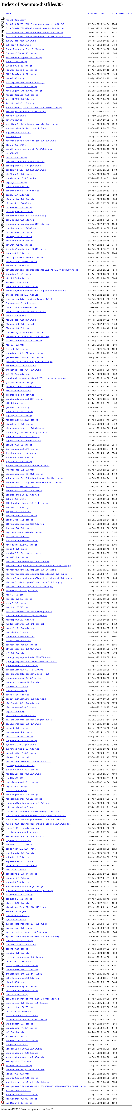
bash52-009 (12, 153)
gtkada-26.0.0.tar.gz (18, 407)
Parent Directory (16, 19)
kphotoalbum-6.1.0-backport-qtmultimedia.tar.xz (34, 478)
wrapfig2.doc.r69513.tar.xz (22, 1077)
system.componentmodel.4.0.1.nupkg (26, 923)
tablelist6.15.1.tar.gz (19, 940)
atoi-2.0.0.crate (16, 144)
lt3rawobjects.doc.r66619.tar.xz (25, 523)
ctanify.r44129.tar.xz (19, 236)
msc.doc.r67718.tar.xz (19, 607)
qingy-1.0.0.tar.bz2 (17, 757)
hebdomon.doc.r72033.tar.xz (22, 419)
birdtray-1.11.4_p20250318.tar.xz (26, 169)
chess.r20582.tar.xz (17, 186)
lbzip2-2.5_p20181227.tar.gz (23, 486)
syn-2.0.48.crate (16, 919)
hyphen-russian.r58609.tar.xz (23, 440)
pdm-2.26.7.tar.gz (16, 690)
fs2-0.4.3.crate (15, 344)
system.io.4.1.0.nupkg (19, 927)
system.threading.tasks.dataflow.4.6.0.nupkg (32, 936)
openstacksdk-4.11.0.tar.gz (22, 665)
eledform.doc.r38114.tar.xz (22, 286)
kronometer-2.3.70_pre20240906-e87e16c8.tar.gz (34, 482)
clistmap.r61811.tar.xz (19, 211)
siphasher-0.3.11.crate (19, 861)
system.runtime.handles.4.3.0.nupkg (27, 932)
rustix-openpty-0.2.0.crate (22, 832)
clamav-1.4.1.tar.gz (17, 194)
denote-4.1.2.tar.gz (17, 253)
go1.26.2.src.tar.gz (17, 373)
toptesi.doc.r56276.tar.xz (21, 1007)
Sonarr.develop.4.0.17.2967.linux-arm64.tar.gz (34, 107)
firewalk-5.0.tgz (16, 315)
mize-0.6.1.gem (14, 594)
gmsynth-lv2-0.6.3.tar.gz (21, 365)
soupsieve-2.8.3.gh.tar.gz (21, 873)
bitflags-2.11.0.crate (19, 174)
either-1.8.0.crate (17, 282)
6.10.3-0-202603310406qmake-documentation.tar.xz (35, 28)
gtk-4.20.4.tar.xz (16, 403)
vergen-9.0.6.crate (17, 1044)
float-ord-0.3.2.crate (19, 328)
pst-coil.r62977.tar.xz (19, 736)
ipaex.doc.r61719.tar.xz (20, 457)
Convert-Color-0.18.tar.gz (21, 53)
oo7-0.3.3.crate (15, 653)
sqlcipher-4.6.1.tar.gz (19, 894)
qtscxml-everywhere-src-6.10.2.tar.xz (28, 761)
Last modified (96, 13)
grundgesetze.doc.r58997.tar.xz (24, 398)
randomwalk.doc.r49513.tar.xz (23, 773)
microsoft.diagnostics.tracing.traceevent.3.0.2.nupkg (38, 565)
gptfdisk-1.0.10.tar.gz (19, 382)
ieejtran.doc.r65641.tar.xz (22, 448)
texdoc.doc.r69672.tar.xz (21, 961)
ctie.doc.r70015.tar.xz (19, 240)
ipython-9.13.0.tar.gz (19, 461)
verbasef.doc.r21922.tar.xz (22, 1040)
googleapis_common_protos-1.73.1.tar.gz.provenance (36, 378)
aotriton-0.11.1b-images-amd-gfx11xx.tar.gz (32, 124)
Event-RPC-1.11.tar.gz (19, 65)
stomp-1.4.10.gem (16, 911)
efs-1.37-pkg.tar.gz (17, 278)
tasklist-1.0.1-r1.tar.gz (21, 944)
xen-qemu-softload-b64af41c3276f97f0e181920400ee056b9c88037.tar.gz (46, 1086)
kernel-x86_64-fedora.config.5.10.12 (27, 465)
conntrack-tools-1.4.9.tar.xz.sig (26, 215)
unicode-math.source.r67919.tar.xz (26, 1019)
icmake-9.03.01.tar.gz (19, 444)
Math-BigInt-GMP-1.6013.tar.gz (24, 90)
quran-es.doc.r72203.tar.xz (22, 769)
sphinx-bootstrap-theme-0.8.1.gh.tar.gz (29, 890)
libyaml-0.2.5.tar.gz (18, 511)
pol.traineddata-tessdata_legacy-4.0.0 (29, 719)
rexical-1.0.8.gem (16, 790)
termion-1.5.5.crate (17, 952)
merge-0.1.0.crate (16, 548)
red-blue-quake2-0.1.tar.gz (22, 782)
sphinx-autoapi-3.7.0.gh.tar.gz (24, 886)
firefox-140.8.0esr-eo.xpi (21, 307)
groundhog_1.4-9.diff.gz (20, 394)
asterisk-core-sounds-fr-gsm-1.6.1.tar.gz (31, 140)
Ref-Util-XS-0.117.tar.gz (21, 103)
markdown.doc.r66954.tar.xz (22, 540)
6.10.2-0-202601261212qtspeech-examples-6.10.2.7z (36, 24)
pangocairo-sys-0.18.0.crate (23, 682)
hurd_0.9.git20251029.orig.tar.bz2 (26, 432)
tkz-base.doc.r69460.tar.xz (22, 990)
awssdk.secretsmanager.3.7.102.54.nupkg (29, 149)
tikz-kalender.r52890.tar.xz (23, 977)
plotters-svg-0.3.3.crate (21, 707)
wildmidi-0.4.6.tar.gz (19, 1065)
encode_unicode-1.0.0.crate (22, 294)
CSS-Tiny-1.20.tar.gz (18, 44)
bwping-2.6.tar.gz (16, 182)
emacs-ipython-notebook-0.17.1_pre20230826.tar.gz (36, 290)
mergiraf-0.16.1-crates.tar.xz (24, 553)
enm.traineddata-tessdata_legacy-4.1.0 (29, 299)
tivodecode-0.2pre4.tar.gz (21, 986)
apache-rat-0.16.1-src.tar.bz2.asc (26, 128)
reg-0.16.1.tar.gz (16, 786)
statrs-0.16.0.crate (17, 902)
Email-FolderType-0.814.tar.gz (24, 57)
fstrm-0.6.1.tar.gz (17, 348)
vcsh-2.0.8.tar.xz (16, 1036)
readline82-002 (14, 778)
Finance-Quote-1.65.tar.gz (21, 69)
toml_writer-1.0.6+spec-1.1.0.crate (27, 1002)
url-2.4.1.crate (15, 1032)
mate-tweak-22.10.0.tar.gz (21, 544)
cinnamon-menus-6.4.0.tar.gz (23, 190)
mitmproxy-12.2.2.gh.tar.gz (22, 590)
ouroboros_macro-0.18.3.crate (23, 678)
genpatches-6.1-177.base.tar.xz (24, 353)
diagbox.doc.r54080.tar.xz (21, 261)
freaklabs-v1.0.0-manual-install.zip (27, 336)
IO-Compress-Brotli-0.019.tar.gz (25, 82)
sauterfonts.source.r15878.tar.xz (26, 836)
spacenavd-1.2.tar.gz (18, 877)
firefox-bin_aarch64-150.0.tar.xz (26, 311)
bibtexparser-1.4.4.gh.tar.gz (23, 165)
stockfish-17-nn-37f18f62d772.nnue (26, 907)
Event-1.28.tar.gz (16, 61)
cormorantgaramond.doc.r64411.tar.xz (27, 224)
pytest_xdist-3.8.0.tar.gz (21, 753)
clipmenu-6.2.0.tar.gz (19, 207)
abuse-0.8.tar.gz (16, 115)
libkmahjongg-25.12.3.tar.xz (23, 494)
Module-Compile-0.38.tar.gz (22, 94)
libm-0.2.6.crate (16, 498)
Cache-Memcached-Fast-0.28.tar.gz (26, 49)
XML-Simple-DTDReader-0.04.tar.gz (26, 111)
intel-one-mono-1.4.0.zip (21, 453)
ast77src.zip (13, 136)
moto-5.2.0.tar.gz (16, 603)
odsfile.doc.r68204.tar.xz (21, 644)
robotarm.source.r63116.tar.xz (24, 798)
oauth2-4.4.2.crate (17, 632)
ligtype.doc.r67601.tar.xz (21, 515)
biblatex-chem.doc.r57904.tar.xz (25, 161)
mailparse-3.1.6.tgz (17, 536)
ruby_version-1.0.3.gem (19, 807)
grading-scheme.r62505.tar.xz (23, 386)
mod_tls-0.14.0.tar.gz (19, 598)
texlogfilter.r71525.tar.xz (22, 965)
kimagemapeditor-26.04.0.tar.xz (24, 473)
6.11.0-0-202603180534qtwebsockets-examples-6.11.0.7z (38, 36)
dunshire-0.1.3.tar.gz (19, 274)
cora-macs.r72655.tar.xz (20, 219)
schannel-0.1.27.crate (19, 844)
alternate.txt (14, 119)
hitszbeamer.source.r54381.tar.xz (26, 428)
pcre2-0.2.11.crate (17, 686)
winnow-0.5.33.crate (17, 1073)
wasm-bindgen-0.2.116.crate (22, 1052)
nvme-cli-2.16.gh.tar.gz (20, 628)
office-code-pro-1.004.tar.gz (23, 648)
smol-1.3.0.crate (16, 869)
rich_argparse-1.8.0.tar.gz (22, 794)
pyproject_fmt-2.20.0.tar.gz (23, 748)
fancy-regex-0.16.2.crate (21, 303)
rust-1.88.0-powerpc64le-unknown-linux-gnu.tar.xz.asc (38, 823)
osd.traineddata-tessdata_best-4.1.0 (27, 673)
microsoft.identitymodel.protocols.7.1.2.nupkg (34, 582)
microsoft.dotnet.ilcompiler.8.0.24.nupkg (31, 569)
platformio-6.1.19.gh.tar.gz (23, 703)
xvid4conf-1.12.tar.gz (19, 1102)
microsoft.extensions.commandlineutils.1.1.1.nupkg (36, 573)
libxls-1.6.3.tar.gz (17, 507)
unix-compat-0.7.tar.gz (19, 1023)
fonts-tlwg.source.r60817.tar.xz (25, 332)
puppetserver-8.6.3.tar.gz (21, 740)
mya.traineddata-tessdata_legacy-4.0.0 (29, 611)
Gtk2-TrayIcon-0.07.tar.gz (21, 74)
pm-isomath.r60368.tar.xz (21, 715)
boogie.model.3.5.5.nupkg (21, 178)
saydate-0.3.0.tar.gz (18, 840)
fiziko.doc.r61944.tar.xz (21, 319)
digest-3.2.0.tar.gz (17, 265)
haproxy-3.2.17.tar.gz (19, 415)
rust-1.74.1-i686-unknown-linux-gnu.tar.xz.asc (34, 811)
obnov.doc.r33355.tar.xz (20, 636)
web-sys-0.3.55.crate (18, 1061)
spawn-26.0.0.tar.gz (17, 882)
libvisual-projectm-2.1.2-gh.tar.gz (27, 503)
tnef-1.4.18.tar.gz (17, 994)
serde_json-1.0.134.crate (21, 848)
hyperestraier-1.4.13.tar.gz (23, 436)
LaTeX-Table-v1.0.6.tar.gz (21, 86)
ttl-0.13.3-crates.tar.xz (21, 1011)
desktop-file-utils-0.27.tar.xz (24, 257)
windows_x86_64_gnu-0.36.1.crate (25, 1069)
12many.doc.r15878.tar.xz (21, 40)
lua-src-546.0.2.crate (19, 528)
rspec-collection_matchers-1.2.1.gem (27, 803)
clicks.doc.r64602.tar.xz (21, 203)
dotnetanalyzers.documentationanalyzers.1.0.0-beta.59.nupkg (42, 269)
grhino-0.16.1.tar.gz (18, 390)
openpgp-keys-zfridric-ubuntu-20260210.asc (31, 661)
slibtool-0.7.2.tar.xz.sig (21, 865)
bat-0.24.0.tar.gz (16, 157)
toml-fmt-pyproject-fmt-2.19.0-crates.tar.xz (32, 998)
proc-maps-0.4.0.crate (19, 732)
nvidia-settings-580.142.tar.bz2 (25, 623)
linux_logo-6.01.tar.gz (19, 519)
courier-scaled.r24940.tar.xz (23, 228)
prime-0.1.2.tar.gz (17, 728)
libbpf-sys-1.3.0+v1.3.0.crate (24, 490)
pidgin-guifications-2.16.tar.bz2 (26, 698)
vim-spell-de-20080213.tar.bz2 (24, 1048)
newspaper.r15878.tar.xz (20, 619)
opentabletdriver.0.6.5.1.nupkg (24, 669)
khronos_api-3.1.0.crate (20, 469)
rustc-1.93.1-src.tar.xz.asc (23, 828)
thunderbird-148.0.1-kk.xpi (22, 969)
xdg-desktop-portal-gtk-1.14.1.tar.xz (28, 1082)
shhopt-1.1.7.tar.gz (17, 857)
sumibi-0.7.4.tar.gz (17, 915)
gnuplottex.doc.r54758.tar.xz (23, 369)
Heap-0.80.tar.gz (16, 78)
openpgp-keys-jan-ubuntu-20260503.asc (28, 657)
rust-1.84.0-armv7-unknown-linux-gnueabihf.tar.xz (36, 815)
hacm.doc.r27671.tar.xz (19, 411)
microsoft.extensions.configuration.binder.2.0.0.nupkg (39, 578)
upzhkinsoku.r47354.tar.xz (21, 1027)
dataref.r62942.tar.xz (19, 244)
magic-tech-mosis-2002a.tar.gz (24, 532)
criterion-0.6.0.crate (19, 232)
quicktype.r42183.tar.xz (20, 765)
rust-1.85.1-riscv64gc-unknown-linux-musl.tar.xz (35, 819)
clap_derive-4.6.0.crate (20, 199)
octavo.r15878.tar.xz (18, 640)
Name (8, 13)
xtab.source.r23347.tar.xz (21, 1098)
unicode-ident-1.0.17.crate (22, 1015)
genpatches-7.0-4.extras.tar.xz (24, 357)
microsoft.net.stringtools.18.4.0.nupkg (29, 586)
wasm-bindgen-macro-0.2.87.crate (25, 1057)
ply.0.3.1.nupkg (15, 711)
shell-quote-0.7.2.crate (20, 853)
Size (114, 13)
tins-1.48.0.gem (15, 982)
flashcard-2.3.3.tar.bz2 (20, 323)
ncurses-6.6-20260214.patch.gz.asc (26, 615)
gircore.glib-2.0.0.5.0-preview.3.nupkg (29, 361)
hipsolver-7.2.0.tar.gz (19, 423)
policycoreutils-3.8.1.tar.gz (23, 723)
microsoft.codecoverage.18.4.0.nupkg (27, 561)
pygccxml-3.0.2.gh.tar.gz (21, 744)
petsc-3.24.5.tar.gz (17, 694)
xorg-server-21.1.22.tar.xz (22, 1094)
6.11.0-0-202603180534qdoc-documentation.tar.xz (34, 32)
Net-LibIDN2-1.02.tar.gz (20, 99)
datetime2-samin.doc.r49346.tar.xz (26, 249)
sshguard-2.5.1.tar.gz (19, 898)
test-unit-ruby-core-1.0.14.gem (24, 957)
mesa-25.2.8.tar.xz (17, 557)
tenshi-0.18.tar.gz (17, 948)
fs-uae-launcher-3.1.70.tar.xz (24, 340)
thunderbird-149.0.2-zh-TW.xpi (24, 973)
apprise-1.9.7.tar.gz (18, 132)
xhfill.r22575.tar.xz (18, 1090)
